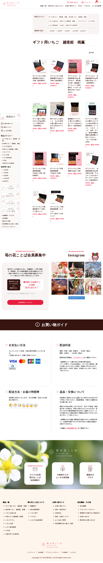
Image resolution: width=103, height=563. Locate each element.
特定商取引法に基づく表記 (10, 224)
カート (98, 2)
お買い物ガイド (70, 6)
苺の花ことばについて (56, 6)
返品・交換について (62, 516)
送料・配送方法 (60, 509)
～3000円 (5, 173)
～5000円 (5, 175)
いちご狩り (34, 513)
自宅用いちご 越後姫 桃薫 (11, 143)
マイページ (86, 2)
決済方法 (58, 513)
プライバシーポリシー (9, 227)
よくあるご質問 (60, 520)
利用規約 (65, 554)
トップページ (31, 554)
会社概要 (5, 218)
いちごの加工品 (7, 146)
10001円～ (5, 181)
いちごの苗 (5, 155)
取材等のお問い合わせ (87, 520)
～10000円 (5, 178)
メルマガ (73, 554)
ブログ (80, 6)
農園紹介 (33, 506)
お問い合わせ (72, 2)
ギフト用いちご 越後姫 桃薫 (57, 17)
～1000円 (5, 170)
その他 (4, 160)
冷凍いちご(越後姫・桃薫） (10, 149)
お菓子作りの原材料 (8, 163)
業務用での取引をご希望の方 (90, 513)
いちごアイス (6, 152)
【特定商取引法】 (72, 428)
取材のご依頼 (6, 221)
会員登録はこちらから (25, 302)
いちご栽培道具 (7, 157)
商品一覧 (43, 6)
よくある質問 (96, 6)
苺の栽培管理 (34, 509)
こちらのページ (78, 357)
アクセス (87, 6)
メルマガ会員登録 (36, 520)
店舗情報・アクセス (8, 215)
